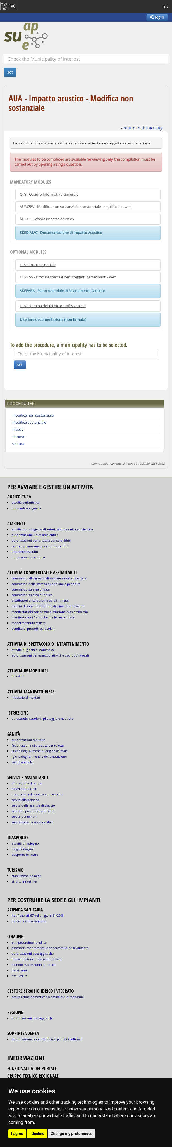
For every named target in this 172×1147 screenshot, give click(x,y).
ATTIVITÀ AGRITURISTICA (25, 502)
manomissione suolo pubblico (34, 965)
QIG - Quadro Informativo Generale (49, 194)
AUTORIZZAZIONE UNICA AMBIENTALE (35, 535)
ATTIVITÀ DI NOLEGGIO (25, 843)
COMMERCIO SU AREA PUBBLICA (32, 595)
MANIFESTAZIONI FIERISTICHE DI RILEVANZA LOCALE (43, 617)
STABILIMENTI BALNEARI (26, 876)
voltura (18, 443)
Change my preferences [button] (71, 1133)
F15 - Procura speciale (38, 264)
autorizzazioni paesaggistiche (33, 953)
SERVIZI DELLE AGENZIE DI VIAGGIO (33, 805)
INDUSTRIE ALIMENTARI (26, 697)
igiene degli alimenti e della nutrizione (39, 756)
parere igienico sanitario (29, 921)
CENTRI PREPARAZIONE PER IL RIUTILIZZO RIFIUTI (41, 546)
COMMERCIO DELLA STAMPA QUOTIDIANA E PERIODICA (46, 584)
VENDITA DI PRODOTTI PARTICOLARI (33, 628)
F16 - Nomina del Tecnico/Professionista (53, 306)
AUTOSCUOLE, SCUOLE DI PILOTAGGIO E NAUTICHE (42, 718)
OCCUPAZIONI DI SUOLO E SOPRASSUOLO (37, 794)
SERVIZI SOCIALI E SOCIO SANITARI (32, 822)
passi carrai (20, 970)
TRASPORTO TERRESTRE (25, 854)
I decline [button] (37, 1133)
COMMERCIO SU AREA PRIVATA (31, 589)
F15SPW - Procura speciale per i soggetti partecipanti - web (68, 277)
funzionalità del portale (32, 1068)
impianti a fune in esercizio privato (37, 959)
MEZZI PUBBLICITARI (24, 788)
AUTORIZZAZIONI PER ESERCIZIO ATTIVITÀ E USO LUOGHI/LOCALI (50, 655)
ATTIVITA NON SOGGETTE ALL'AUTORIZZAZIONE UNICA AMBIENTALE (52, 529)
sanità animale (22, 762)
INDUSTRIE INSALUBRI (25, 551)
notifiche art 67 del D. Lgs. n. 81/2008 (38, 915)
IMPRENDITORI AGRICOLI (26, 508)
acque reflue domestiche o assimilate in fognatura (48, 997)
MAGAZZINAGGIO (22, 849)
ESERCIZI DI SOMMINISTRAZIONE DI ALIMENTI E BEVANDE (48, 606)
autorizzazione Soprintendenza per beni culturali (47, 1039)
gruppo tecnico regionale (33, 1076)
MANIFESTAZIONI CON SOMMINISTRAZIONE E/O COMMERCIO (50, 612)
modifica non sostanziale (33, 415)
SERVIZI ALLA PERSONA (25, 800)
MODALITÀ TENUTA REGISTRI (29, 623)
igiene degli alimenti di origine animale (40, 751)
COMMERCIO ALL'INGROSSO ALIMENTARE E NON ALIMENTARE (49, 578)
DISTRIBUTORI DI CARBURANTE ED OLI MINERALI (41, 600)
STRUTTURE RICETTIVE (24, 881)
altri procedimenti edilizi (29, 942)
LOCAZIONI (18, 676)
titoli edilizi (20, 976)
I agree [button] (17, 1133)
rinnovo (18, 436)
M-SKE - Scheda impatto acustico (47, 219)
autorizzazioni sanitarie (28, 740)
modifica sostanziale (29, 422)
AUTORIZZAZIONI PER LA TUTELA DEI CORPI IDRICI (41, 540)
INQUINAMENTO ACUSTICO (28, 557)
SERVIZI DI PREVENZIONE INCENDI (33, 811)
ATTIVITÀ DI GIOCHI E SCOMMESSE (33, 650)
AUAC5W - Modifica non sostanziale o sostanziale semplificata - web (76, 206)
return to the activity (143, 128)
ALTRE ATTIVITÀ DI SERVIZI (27, 783)
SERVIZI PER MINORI (24, 816)
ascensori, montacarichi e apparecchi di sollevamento (50, 948)
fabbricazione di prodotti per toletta (38, 745)
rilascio (18, 429)
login (157, 17)
